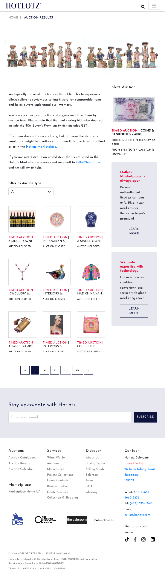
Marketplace (55, 469)
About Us (92, 457)
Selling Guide (95, 469)
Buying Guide (95, 463)
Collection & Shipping (62, 497)
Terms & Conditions (22, 569)
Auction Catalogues (22, 457)
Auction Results (19, 463)
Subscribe (145, 417)
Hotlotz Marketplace (41, 147)
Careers (59, 569)
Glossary (92, 492)
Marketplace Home (24, 491)
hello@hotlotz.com (89, 162)
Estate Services (57, 492)
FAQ (89, 486)
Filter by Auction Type (24, 183)
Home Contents (58, 480)
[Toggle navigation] (154, 6)
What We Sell (56, 457)
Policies (45, 569)
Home (13, 17)
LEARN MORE (134, 231)
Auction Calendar (20, 469)
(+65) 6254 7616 (141, 503)
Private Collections (60, 475)
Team (89, 480)
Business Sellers (58, 486)
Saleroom (92, 475)
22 (77, 370)
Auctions (53, 463)
